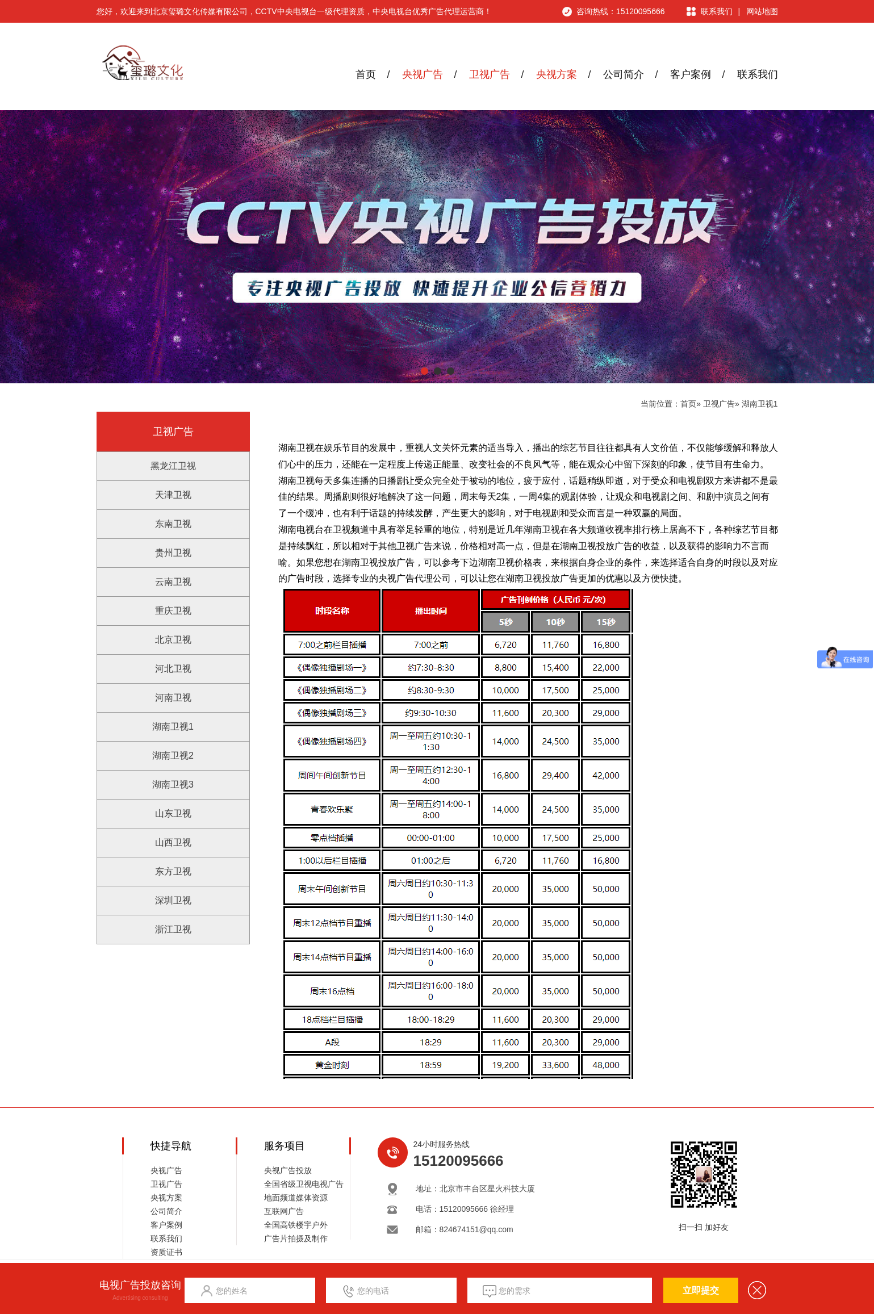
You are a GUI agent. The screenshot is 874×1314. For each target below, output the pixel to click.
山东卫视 (173, 813)
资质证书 (166, 1252)
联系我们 (717, 11)
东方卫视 (173, 871)
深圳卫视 (173, 900)
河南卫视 (173, 697)
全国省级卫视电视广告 (304, 1184)
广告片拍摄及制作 (296, 1238)
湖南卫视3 (173, 784)
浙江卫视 (173, 929)
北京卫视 (173, 640)
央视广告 (422, 74)
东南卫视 (173, 524)
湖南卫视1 (760, 403)
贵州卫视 (173, 553)
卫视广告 (489, 74)
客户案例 (690, 74)
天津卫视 (173, 495)
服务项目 (284, 1146)
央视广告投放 (288, 1170)
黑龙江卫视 (173, 466)
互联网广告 (284, 1211)
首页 (366, 74)
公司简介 (623, 74)
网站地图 (762, 11)
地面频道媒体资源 (296, 1197)
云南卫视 (173, 582)
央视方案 (556, 74)
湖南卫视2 (173, 755)
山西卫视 (173, 842)
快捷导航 (170, 1146)
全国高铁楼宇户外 (296, 1224)
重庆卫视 (173, 611)
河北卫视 (173, 668)
